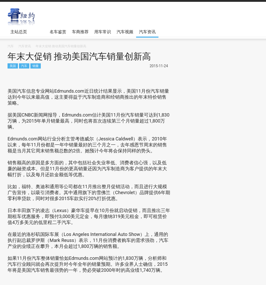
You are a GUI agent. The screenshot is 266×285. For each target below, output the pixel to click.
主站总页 (19, 33)
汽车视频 (125, 31)
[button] (253, 31)
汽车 (24, 66)
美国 (13, 66)
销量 (35, 66)
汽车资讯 (147, 31)
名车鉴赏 (58, 31)
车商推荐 (80, 31)
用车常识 (102, 31)
